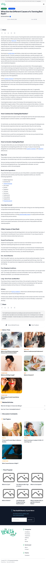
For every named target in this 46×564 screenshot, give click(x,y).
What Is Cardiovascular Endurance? (33, 351)
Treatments (4, 349)
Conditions (4, 373)
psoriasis (33, 148)
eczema (29, 148)
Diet (25, 373)
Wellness (26, 349)
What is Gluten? (6, 500)
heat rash (14, 40)
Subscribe (31, 519)
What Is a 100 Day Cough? (8, 375)
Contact (27, 549)
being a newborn (16, 291)
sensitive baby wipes (24, 214)
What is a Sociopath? (36, 484)
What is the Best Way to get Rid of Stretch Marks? (36, 502)
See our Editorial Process (12, 325)
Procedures (27, 533)
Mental (4, 438)
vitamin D (40, 148)
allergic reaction (9, 78)
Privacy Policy (3, 562)
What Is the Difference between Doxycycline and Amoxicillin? (9, 352)
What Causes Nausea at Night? (10, 463)
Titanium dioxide (7, 183)
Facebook (27, 555)
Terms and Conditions (11, 562)
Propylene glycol (7, 200)
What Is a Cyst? (6, 484)
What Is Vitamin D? (29, 375)
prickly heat (11, 53)
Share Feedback (34, 325)
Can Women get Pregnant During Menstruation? (20, 502)
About (26, 547)
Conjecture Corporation (13, 560)
